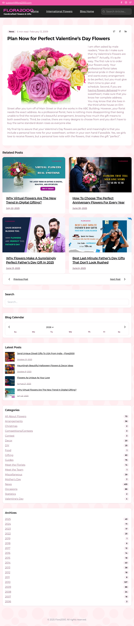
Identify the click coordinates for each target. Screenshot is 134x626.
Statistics (10, 494)
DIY (7, 445)
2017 (7, 548)
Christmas (11, 426)
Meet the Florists (15, 464)
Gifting (9, 455)
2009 (8, 587)
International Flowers (59, 11)
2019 (7, 538)
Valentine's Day (14, 498)
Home (35, 11)
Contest (9, 435)
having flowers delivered (102, 90)
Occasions (11, 489)
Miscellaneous (13, 474)
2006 (8, 601)
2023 (8, 528)
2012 (7, 572)
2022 (8, 533)
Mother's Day (13, 479)
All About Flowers (15, 416)
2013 (7, 567)
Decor (8, 440)
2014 (7, 562)
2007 (8, 596)
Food (8, 450)
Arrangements (14, 421)
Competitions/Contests (19, 431)
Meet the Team (14, 469)
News (8, 484)
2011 (7, 577)
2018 (7, 543)
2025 (8, 519)
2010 (7, 582)
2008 (8, 591)
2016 (7, 553)
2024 (8, 524)
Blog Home (87, 11)
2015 (7, 557)
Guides (9, 460)
